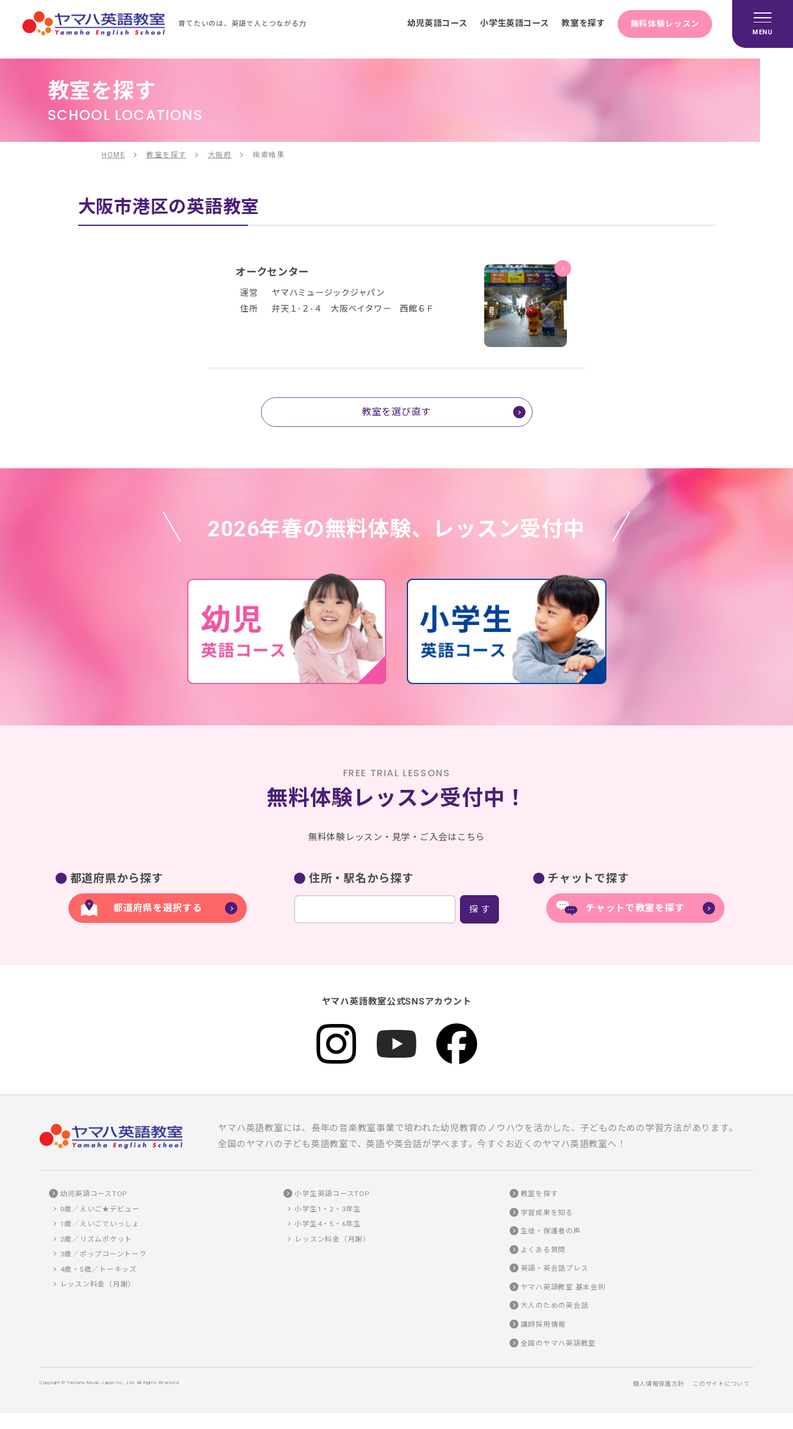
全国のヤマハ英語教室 (558, 1343)
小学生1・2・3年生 (328, 1209)
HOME (113, 155)
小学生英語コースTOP (332, 1194)
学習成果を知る (547, 1212)
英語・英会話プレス (555, 1268)
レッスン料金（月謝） (98, 1284)
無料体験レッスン (664, 23)
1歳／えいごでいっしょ (100, 1224)
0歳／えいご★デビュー (100, 1209)
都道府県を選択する (158, 907)
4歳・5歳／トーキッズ (98, 1269)
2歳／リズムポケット (96, 1239)
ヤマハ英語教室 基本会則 (563, 1287)
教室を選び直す (396, 411)
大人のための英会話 (555, 1305)
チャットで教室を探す (635, 907)
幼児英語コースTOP (94, 1194)
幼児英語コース (429, 23)
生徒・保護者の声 (551, 1231)
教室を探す (580, 23)
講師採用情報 (543, 1324)
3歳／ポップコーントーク (103, 1254)
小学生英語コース (508, 23)
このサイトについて (721, 1384)
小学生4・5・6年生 (328, 1224)
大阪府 (220, 155)
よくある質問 (543, 1250)
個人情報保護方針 (658, 1384)
